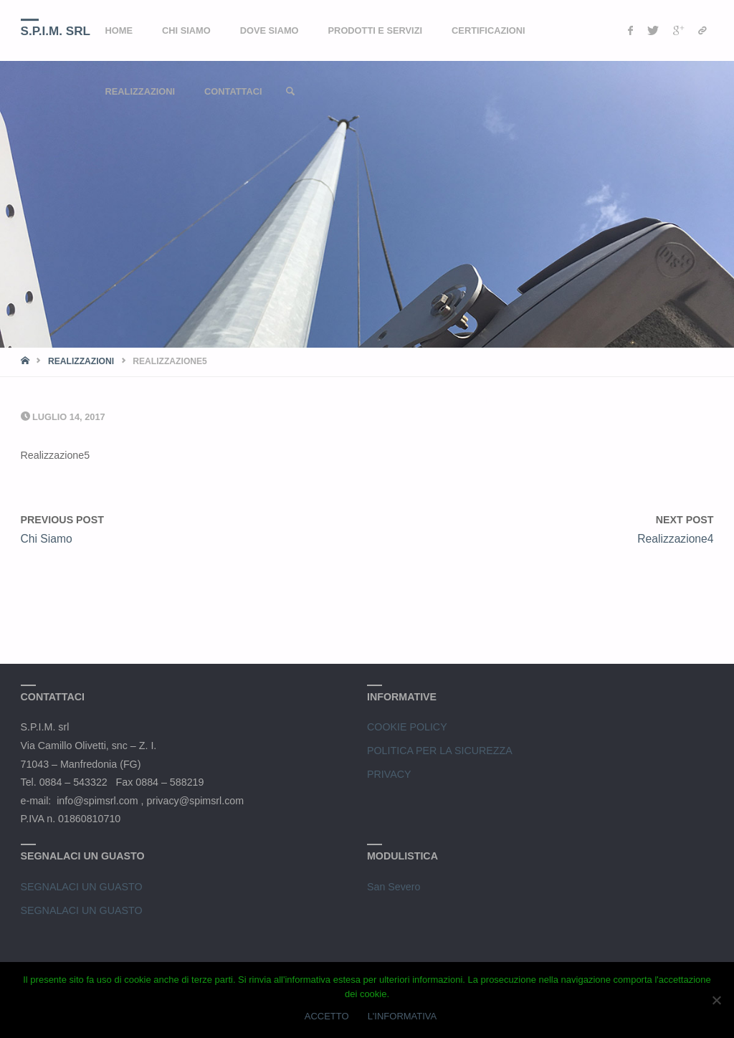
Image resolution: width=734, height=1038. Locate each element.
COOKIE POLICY (407, 727)
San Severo (393, 886)
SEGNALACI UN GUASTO (82, 886)
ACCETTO (327, 1016)
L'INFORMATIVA (402, 1016)
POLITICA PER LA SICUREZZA (440, 750)
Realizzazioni (81, 361)
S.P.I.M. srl (56, 31)
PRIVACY (389, 774)
